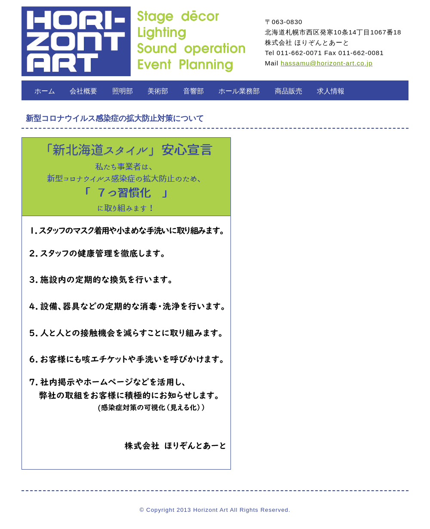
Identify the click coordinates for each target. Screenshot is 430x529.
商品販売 (288, 91)
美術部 (157, 91)
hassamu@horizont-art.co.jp (327, 63)
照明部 (122, 91)
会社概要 (83, 91)
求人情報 (330, 91)
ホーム (44, 91)
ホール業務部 (239, 91)
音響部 (193, 91)
